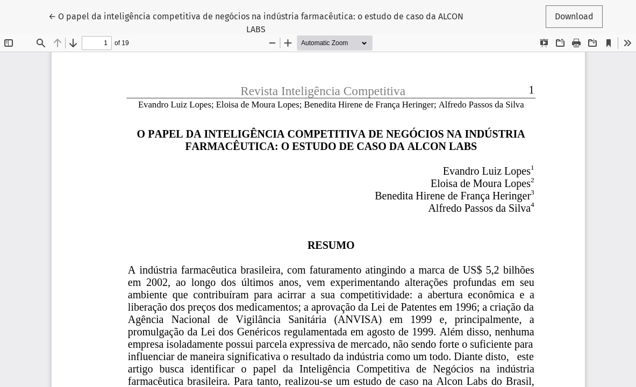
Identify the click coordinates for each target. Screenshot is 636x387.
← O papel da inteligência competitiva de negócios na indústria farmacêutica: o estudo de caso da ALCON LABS (255, 22)
